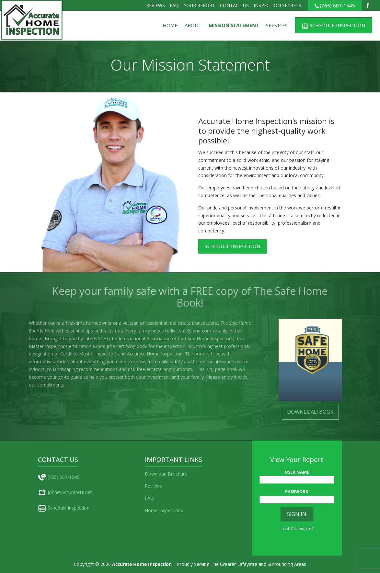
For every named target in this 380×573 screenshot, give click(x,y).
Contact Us (234, 5)
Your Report (199, 5)
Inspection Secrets (277, 5)
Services (277, 25)
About (193, 25)
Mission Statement (234, 25)
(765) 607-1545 (337, 5)
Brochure (177, 474)
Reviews (155, 5)
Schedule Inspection (68, 508)
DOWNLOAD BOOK (310, 411)
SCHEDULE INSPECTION (232, 246)
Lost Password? (297, 528)
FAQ (174, 5)
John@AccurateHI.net (70, 492)
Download (156, 474)
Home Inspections (164, 510)
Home (170, 25)
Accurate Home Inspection (142, 564)
